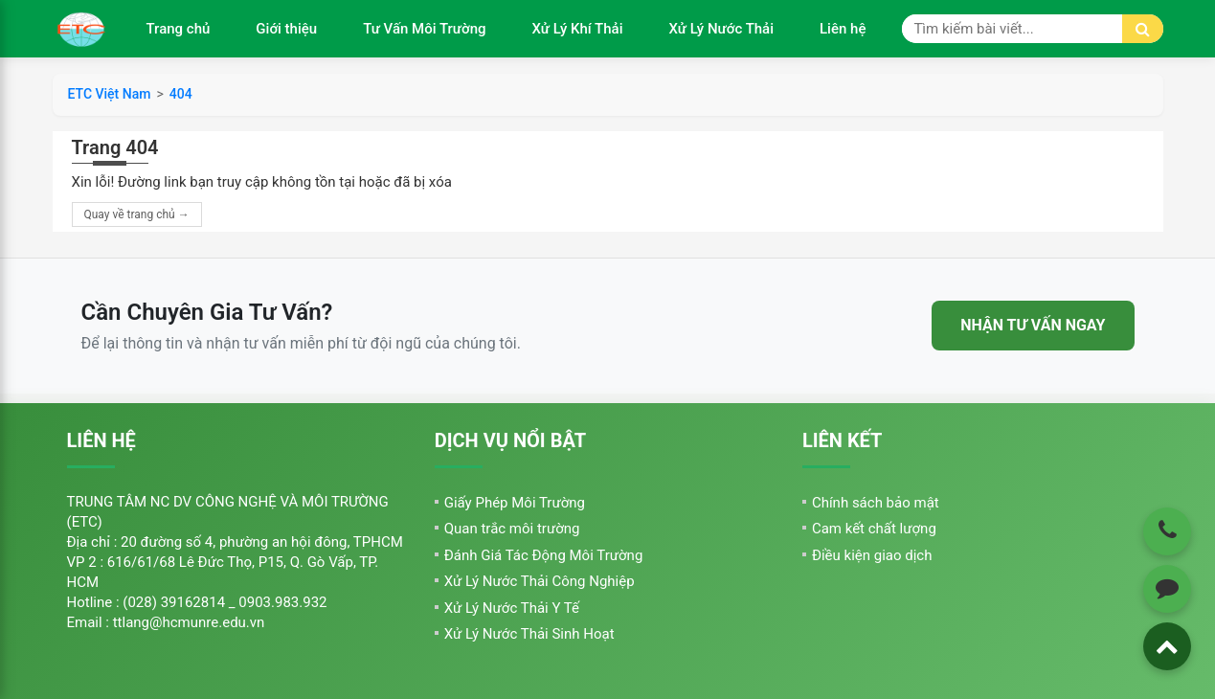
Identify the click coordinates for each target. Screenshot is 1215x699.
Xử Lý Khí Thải (577, 28)
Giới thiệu (286, 28)
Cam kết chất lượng (874, 528)
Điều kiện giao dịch (872, 555)
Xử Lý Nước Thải (721, 28)
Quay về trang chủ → (137, 214)
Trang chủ (178, 28)
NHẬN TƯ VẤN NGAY (1032, 325)
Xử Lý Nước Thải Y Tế (511, 608)
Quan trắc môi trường (512, 528)
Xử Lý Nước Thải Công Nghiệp (539, 581)
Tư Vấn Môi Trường (424, 28)
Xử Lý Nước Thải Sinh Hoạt (529, 634)
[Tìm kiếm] (1142, 28)
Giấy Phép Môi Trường (514, 502)
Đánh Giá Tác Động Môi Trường (543, 555)
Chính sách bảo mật (875, 502)
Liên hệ (843, 28)
